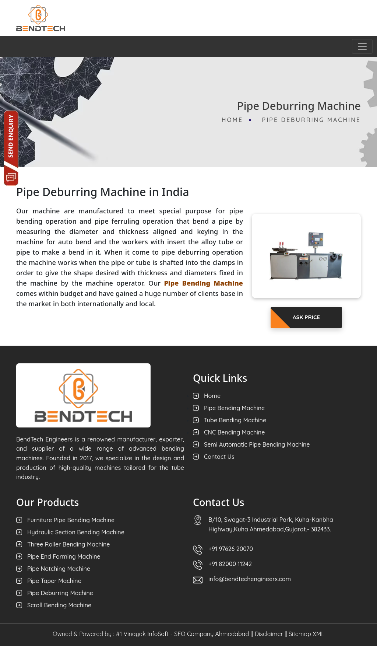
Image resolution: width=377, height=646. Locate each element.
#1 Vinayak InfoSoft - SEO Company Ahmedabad (182, 634)
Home (234, 119)
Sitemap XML (306, 634)
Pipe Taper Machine (54, 580)
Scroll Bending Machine (59, 605)
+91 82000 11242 (230, 564)
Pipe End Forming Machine (64, 556)
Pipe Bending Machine (234, 408)
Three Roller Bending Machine (68, 544)
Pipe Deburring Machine (311, 119)
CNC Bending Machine (234, 432)
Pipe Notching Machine (58, 568)
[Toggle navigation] (362, 46)
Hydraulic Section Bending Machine (75, 532)
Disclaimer (268, 634)
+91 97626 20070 (230, 548)
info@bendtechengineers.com (249, 579)
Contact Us (219, 456)
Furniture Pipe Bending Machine (70, 520)
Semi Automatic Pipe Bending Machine (257, 444)
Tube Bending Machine (235, 420)
